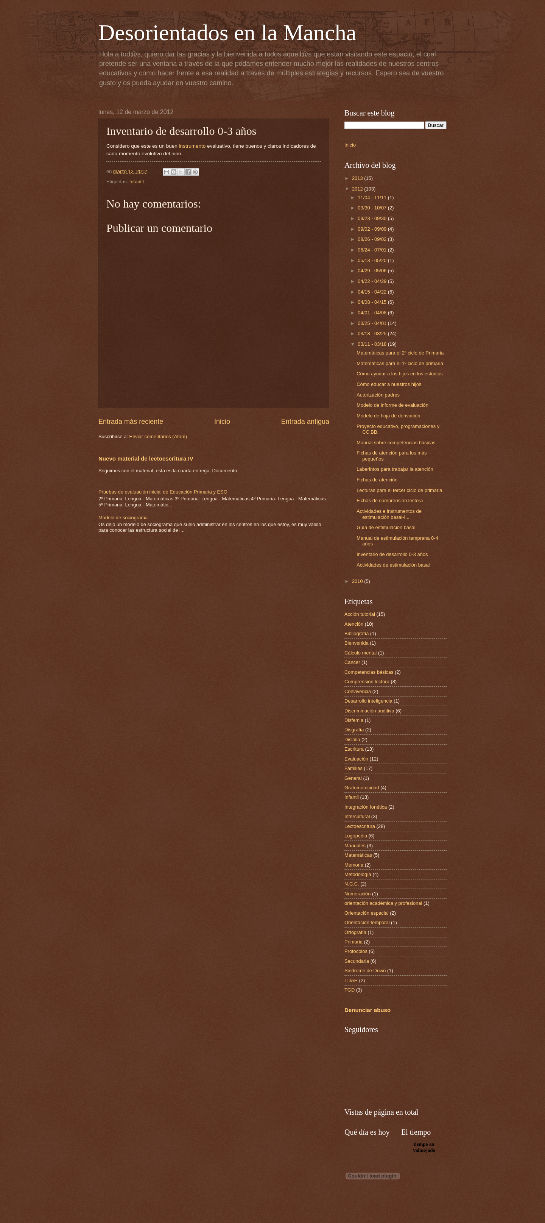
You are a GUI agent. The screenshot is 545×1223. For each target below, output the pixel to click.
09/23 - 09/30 (373, 218)
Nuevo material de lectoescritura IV (145, 458)
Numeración (357, 894)
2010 (358, 581)
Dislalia (352, 739)
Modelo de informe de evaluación (392, 405)
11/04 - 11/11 (373, 197)
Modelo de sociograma (123, 517)
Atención (353, 624)
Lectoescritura (359, 826)
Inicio (222, 421)
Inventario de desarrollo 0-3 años (392, 554)
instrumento (192, 146)
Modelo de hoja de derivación (388, 416)
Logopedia (355, 836)
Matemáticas (358, 855)
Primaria (353, 942)
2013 (358, 178)
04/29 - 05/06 (373, 270)
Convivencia (357, 691)
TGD (349, 990)
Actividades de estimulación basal (393, 565)
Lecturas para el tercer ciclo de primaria (399, 490)
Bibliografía (356, 633)
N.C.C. (351, 884)
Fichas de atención (377, 480)
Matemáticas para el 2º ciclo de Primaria (400, 353)
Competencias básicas (369, 672)
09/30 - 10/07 (373, 208)
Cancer (352, 662)
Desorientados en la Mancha (227, 32)
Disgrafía (354, 730)
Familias (353, 768)
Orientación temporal (367, 922)
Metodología (357, 874)
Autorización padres (378, 395)
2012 (358, 189)
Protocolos (355, 951)
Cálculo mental (360, 653)
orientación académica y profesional (383, 903)
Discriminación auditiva (369, 711)
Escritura (354, 749)
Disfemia (353, 720)
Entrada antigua (305, 421)
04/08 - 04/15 (373, 302)
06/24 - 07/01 (373, 250)
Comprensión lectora (366, 681)
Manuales (355, 845)
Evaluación (356, 759)
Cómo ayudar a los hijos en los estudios (400, 373)
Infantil (136, 181)
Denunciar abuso (367, 1010)
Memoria (353, 865)
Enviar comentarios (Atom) (158, 436)
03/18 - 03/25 (373, 333)
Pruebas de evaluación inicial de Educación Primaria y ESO (162, 492)
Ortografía (355, 932)
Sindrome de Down (365, 970)
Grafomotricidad (361, 787)
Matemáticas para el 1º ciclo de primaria (400, 363)
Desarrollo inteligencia (368, 701)
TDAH (351, 980)
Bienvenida (356, 643)
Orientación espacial (366, 913)
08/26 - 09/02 (373, 239)
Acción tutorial (359, 614)
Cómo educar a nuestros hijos (389, 384)
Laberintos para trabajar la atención (395, 469)
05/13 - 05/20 (373, 260)
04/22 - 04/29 (373, 281)
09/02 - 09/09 (373, 229)
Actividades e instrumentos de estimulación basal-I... (389, 514)
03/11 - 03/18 (373, 344)
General (353, 778)
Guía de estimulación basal (386, 527)
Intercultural (357, 816)
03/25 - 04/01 (373, 323)
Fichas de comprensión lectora (390, 500)
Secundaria (356, 961)
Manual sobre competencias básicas (396, 442)
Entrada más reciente (130, 421)
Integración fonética (365, 807)
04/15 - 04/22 (373, 292)
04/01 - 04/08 (373, 313)
